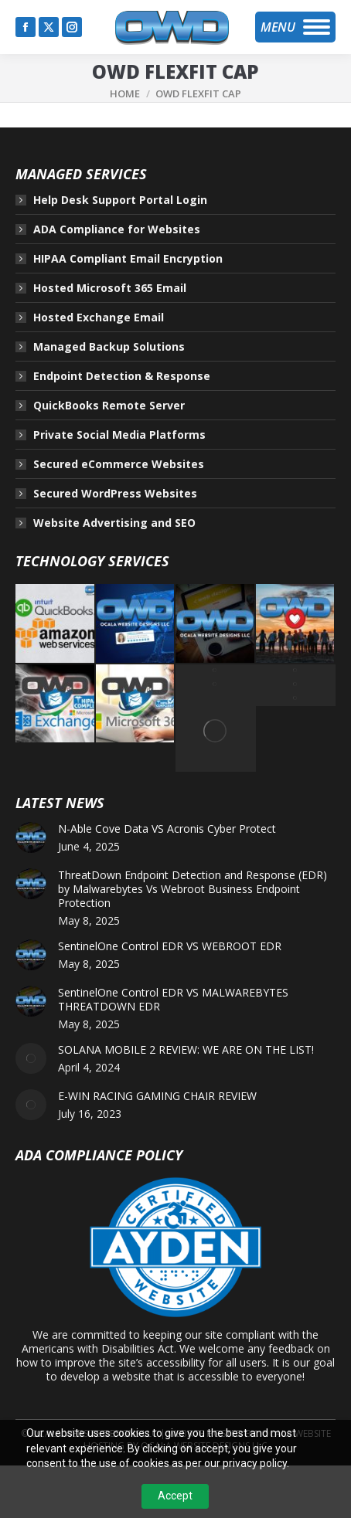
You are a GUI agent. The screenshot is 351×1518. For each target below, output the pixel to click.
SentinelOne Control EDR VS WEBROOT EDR (169, 946)
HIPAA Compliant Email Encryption (128, 259)
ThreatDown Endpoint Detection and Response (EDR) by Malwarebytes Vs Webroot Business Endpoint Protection (192, 889)
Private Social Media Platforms (119, 435)
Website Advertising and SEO (114, 523)
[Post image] (30, 837)
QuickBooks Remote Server (109, 406)
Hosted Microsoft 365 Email (109, 288)
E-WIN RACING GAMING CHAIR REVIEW (157, 1096)
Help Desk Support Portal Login (120, 200)
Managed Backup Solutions (109, 347)
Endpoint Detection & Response (121, 376)
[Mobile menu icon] (295, 27)
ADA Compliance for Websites (116, 229)
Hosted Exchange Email (98, 317)
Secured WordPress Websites (115, 494)
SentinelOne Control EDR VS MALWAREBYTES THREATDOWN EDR (173, 1000)
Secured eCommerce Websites (118, 464)
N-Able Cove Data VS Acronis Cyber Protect (167, 829)
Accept (175, 1495)
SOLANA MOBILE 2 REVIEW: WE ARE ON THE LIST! (186, 1050)
